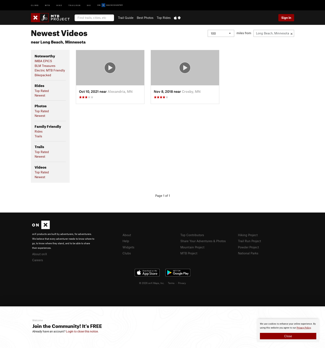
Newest (40, 95)
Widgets (128, 247)
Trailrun (74, 5)
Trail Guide (125, 17)
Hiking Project (248, 235)
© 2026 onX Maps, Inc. (151, 283)
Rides (38, 131)
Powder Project (248, 247)
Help (125, 241)
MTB (47, 5)
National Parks (248, 253)
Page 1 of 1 (162, 195)
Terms (171, 283)
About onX (39, 254)
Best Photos (145, 17)
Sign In (286, 17)
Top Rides (164, 17)
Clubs (126, 253)
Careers (37, 260)
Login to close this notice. (82, 331)
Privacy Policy (304, 327)
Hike (59, 5)
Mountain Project (192, 247)
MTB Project (188, 253)
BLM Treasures (45, 66)
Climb (35, 5)
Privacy (182, 283)
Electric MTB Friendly (50, 70)
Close (288, 336)
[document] (288, 330)
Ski (89, 5)
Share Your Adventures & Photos (203, 241)
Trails (38, 136)
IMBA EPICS (43, 61)
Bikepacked (43, 75)
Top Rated (42, 91)
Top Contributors (192, 235)
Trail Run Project (249, 241)
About (126, 235)
